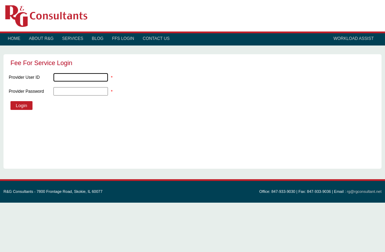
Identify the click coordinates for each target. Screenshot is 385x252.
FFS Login (123, 38)
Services (72, 38)
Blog (97, 38)
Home (14, 38)
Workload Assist (353, 38)
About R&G (41, 38)
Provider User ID (24, 77)
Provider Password (26, 91)
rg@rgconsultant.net (364, 191)
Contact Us (156, 38)
